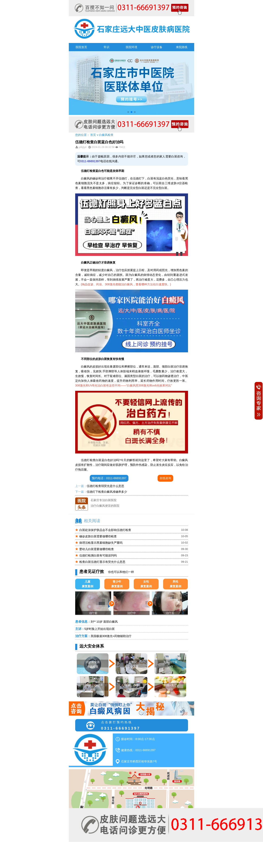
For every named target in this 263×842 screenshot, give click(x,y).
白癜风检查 (106, 134)
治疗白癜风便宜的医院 (105, 508)
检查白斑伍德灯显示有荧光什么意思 (102, 561)
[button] (128, 112)
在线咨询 (165, 478)
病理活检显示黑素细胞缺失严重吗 (100, 542)
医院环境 (131, 47)
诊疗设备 (156, 47)
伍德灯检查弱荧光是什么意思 (105, 486)
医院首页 (81, 47)
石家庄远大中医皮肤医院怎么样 (111, 497)
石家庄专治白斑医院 (104, 503)
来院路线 (181, 47)
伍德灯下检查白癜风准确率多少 (107, 491)
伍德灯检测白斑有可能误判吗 (98, 555)
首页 (93, 134)
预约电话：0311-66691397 (109, 478)
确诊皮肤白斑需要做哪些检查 (98, 536)
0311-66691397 (90, 161)
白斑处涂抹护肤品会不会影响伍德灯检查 (105, 530)
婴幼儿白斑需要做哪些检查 (96, 549)
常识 (106, 47)
